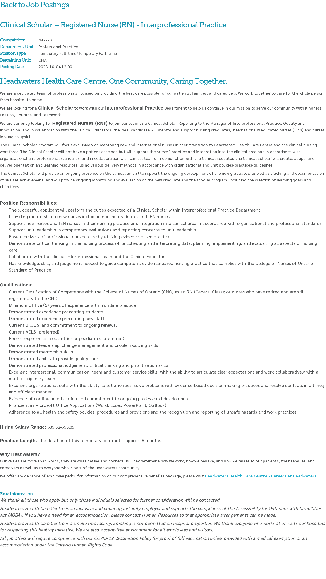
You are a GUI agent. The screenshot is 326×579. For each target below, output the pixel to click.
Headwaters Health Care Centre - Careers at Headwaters (260, 475)
